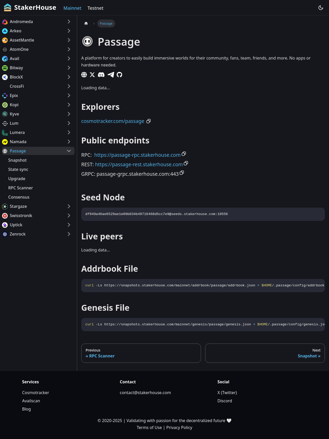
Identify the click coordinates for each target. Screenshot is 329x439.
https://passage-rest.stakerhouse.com (139, 164)
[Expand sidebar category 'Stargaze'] (69, 206)
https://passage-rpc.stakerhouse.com (137, 154)
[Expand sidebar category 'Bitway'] (69, 68)
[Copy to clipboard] (148, 121)
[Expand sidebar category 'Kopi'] (69, 105)
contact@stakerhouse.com (145, 392)
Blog (26, 409)
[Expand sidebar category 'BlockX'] (69, 77)
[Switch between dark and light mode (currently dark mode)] (321, 8)
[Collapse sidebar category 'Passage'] (69, 151)
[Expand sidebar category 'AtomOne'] (69, 49)
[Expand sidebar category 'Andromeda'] (69, 21)
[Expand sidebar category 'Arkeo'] (69, 31)
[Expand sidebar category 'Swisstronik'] (69, 215)
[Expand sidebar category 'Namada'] (69, 142)
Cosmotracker (35, 392)
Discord (224, 401)
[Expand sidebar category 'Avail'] (69, 58)
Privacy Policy (179, 427)
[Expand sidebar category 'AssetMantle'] (69, 40)
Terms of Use (149, 427)
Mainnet (72, 8)
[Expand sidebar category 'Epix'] (69, 95)
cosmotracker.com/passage (112, 121)
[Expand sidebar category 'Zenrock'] (69, 234)
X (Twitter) (227, 392)
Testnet (96, 8)
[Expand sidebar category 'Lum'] (69, 123)
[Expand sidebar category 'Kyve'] (69, 114)
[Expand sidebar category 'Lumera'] (69, 132)
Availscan (31, 401)
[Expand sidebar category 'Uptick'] (69, 225)
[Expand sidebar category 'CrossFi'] (69, 86)
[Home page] (86, 23)
